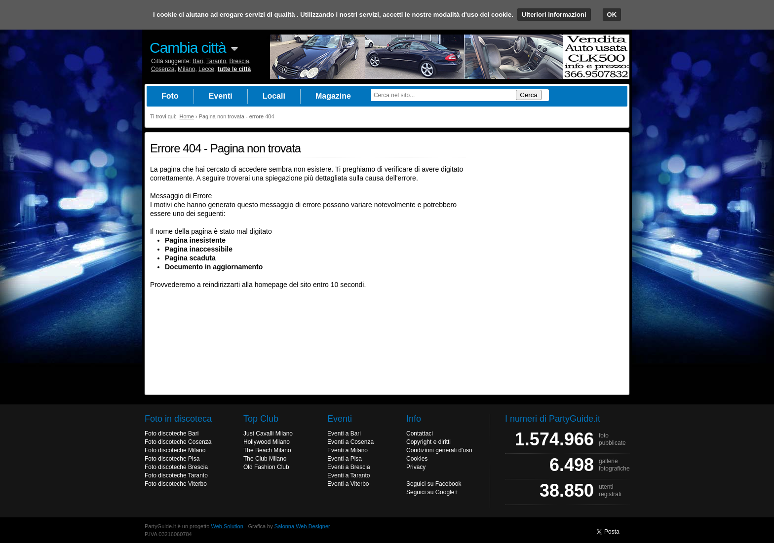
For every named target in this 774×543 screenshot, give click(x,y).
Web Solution (227, 526)
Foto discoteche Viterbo (176, 483)
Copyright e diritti (428, 441)
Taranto (216, 61)
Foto (170, 96)
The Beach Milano (267, 450)
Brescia (239, 61)
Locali (274, 96)
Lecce (206, 69)
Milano (186, 69)
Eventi (220, 96)
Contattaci (419, 433)
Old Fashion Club (266, 467)
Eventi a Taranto (348, 475)
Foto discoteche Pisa (172, 458)
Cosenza (162, 69)
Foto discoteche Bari (171, 433)
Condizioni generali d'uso (439, 450)
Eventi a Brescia (348, 467)
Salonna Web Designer (302, 526)
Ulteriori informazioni (554, 14)
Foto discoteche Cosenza (178, 441)
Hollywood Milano (266, 441)
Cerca (529, 95)
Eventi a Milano (347, 450)
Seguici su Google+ (432, 492)
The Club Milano (264, 458)
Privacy (416, 467)
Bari (198, 61)
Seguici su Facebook (433, 483)
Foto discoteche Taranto (176, 475)
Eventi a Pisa (344, 458)
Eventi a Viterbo (348, 483)
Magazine (333, 96)
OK (612, 14)
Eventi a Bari (344, 433)
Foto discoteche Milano (175, 450)
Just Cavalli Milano (268, 433)
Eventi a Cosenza (350, 441)
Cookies (416, 458)
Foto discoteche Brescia (176, 467)
